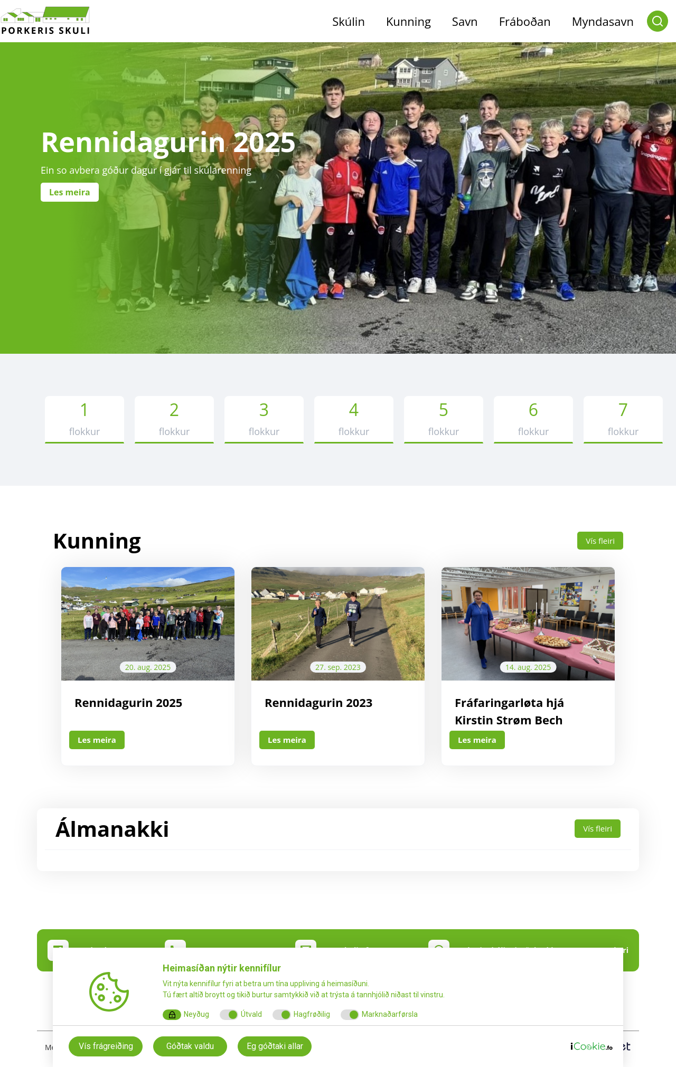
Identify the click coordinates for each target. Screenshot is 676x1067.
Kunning (408, 21)
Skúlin (348, 21)
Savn (465, 21)
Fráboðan (525, 21)
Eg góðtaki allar (275, 1046)
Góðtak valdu (190, 1046)
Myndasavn (603, 21)
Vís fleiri (599, 540)
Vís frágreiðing (106, 1046)
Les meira (98, 740)
